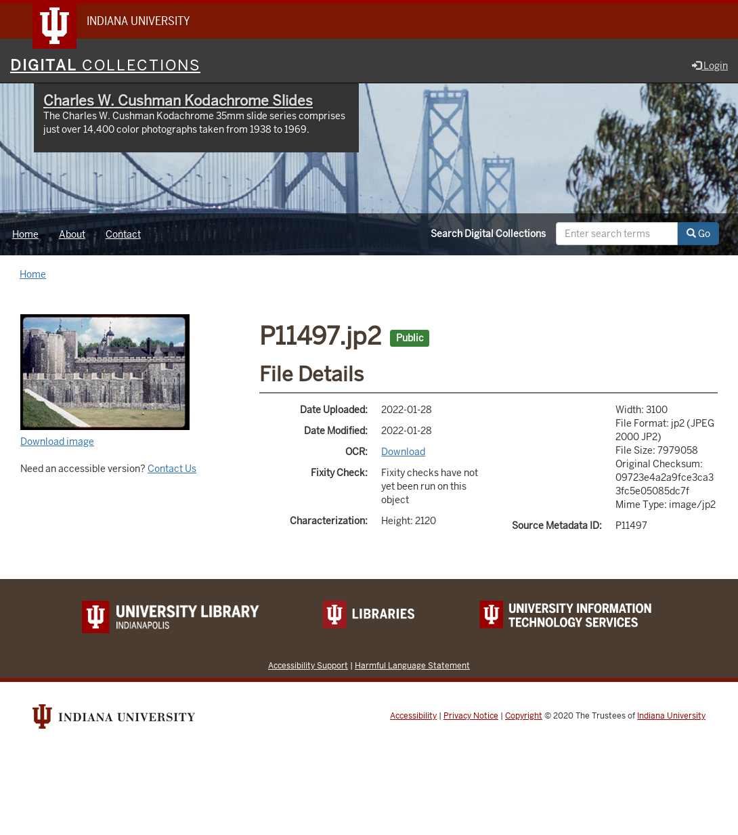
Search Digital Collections (488, 234)
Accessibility (413, 715)
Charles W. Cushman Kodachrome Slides (178, 100)
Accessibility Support (308, 665)
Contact (123, 234)
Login (710, 66)
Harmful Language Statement (412, 665)
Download (403, 452)
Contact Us (172, 469)
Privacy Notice (470, 715)
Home (25, 234)
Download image (57, 441)
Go (698, 234)
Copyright (523, 715)
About (72, 234)
